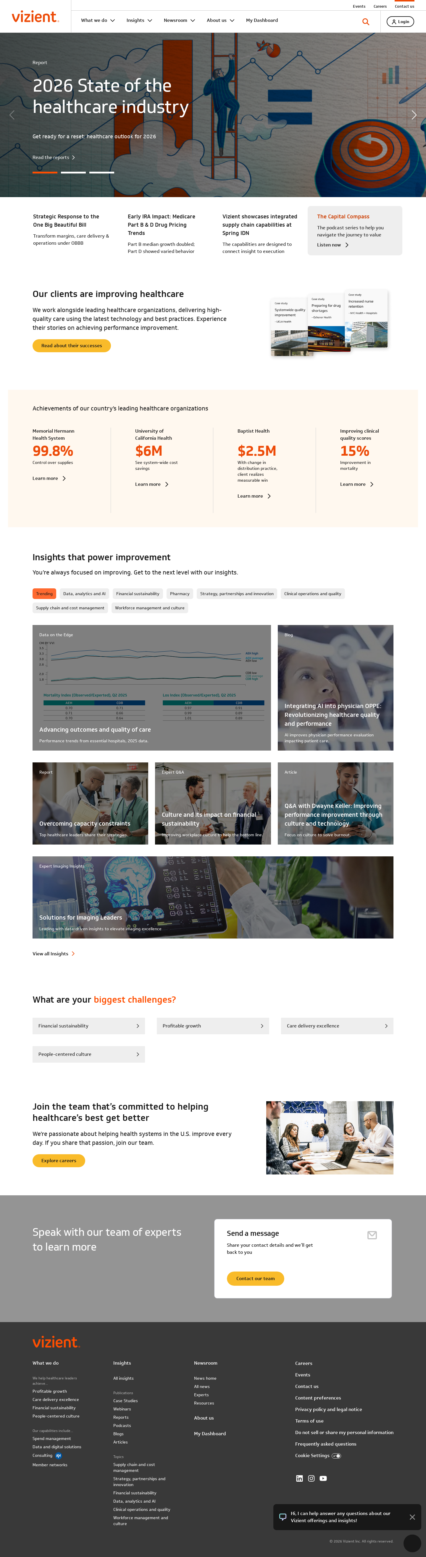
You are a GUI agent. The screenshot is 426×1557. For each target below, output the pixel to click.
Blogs (118, 1433)
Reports (121, 1417)
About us (217, 20)
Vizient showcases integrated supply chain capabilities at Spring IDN (259, 224)
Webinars (122, 1409)
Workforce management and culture (150, 608)
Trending (44, 593)
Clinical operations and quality (312, 593)
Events (359, 6)
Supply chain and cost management (70, 608)
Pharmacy (180, 593)
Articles (120, 1442)
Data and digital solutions (57, 1446)
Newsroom (175, 20)
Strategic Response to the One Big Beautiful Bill (66, 220)
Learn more (45, 478)
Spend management (52, 1438)
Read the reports (51, 157)
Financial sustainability (137, 593)
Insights (135, 20)
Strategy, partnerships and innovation (237, 593)
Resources (204, 1403)
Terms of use (309, 1421)
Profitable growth (182, 1026)
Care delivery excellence (313, 1026)
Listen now (329, 245)
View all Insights (50, 954)
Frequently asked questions (325, 1444)
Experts (201, 1394)
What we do (94, 20)
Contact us (404, 6)
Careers (380, 6)
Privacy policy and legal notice (328, 1409)
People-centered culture (56, 1416)
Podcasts (122, 1425)
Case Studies (125, 1400)
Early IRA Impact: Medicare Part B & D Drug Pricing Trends (161, 224)
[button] (414, 115)
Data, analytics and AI (84, 593)
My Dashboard (262, 20)
